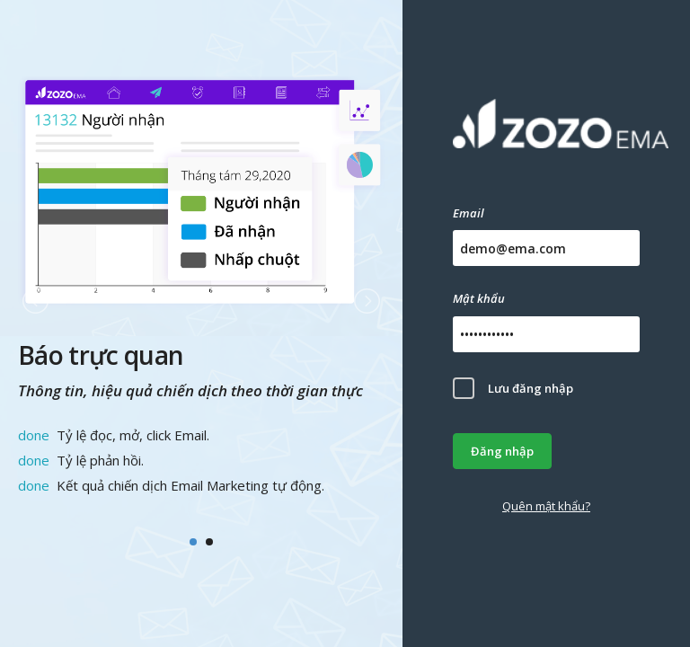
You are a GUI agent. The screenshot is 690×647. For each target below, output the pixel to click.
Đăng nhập (502, 451)
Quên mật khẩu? (546, 506)
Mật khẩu (479, 298)
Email (468, 213)
